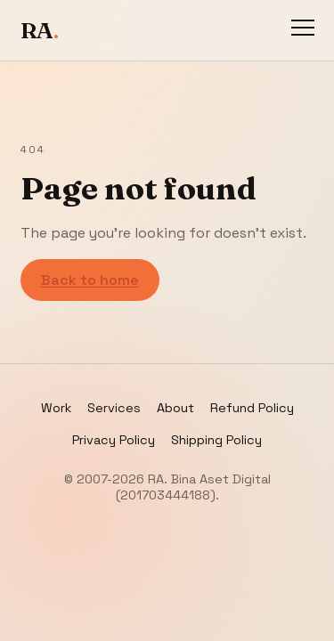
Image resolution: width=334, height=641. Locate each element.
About (175, 408)
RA (39, 30)
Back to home (90, 280)
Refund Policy (252, 408)
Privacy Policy (113, 440)
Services (114, 408)
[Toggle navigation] (302, 30)
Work (56, 408)
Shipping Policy (216, 440)
